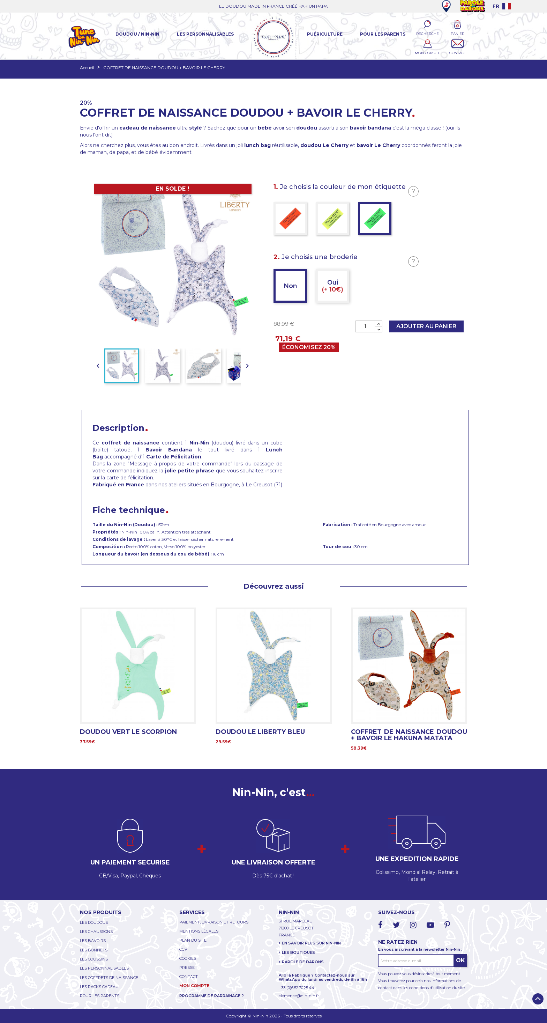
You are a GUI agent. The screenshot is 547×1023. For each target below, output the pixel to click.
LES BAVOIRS (93, 940)
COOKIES (187, 958)
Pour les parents (382, 34)
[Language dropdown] (502, 6)
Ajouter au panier (426, 326)
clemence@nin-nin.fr (299, 995)
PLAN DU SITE (193, 940)
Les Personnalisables (205, 34)
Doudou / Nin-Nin (137, 34)
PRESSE (187, 967)
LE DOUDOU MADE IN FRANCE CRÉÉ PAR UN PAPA (273, 6)
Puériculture (325, 34)
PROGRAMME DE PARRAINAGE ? (211, 995)
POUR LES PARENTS (99, 995)
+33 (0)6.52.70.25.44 (296, 987)
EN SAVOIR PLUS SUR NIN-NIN (311, 943)
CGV (183, 949)
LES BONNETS (93, 950)
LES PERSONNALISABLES (104, 968)
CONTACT (188, 976)
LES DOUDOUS (94, 922)
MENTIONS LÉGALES (198, 931)
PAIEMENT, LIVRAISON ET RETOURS (213, 922)
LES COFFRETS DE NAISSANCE (109, 977)
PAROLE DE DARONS (303, 961)
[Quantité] (365, 326)
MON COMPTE (194, 985)
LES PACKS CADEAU (99, 986)
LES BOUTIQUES (298, 952)
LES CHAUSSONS (96, 931)
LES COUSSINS (94, 959)
